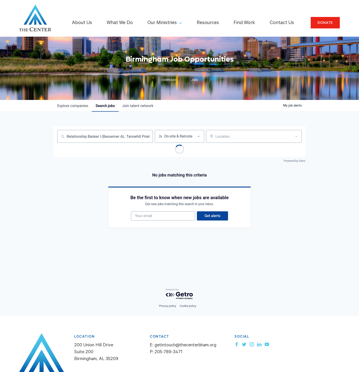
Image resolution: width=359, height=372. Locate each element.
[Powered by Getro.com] (179, 294)
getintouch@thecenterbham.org (185, 345)
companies (72, 106)
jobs (105, 106)
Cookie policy (188, 306)
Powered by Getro (294, 161)
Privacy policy (167, 306)
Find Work (244, 23)
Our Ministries (162, 23)
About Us (82, 23)
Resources (208, 23)
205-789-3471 (168, 352)
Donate (325, 22)
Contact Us (282, 23)
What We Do (120, 23)
